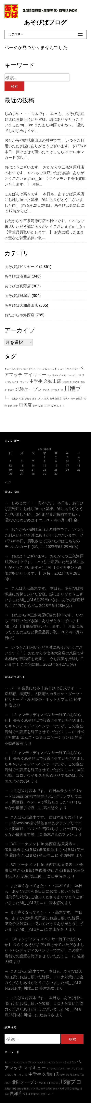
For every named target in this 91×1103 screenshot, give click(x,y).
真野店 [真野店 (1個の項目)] (79, 398)
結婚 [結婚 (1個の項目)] (10, 405)
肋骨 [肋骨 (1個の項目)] (15, 405)
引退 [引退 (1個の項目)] (21, 398)
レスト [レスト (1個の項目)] (15, 382)
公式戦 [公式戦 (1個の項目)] (65, 382)
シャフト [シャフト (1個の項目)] (52, 368)
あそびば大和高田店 (21, 305)
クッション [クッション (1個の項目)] (22, 368)
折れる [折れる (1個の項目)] (28, 398)
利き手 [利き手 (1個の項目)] (11, 390)
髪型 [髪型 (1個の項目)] (53, 405)
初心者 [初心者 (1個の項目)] (80, 1075)
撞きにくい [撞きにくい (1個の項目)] (37, 398)
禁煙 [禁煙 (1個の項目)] (74, 1088)
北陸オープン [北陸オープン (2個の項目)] (29, 389)
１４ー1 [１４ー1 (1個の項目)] (61, 405)
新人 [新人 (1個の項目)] (46, 398)
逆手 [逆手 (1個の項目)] (35, 405)
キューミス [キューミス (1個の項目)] (10, 368)
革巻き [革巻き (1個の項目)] (47, 405)
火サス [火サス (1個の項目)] (66, 398)
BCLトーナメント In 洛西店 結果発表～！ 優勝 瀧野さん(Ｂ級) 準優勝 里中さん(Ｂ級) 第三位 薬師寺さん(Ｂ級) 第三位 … (44, 849)
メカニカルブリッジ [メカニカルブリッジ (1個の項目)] (71, 375)
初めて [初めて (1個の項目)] (76, 382)
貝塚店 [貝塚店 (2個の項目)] (25, 405)
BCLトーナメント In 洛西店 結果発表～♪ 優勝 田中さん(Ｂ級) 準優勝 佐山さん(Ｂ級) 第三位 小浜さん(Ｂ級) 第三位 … (44, 870)
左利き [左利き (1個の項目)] (15, 398)
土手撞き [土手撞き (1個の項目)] (55, 390)
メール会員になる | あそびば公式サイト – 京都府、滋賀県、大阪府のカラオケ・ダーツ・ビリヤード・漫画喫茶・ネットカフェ (44, 693)
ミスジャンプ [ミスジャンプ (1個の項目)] (53, 375)
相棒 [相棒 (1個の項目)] (73, 398)
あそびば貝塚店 (18, 295)
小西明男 (67, 855)
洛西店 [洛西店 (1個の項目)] (58, 398)
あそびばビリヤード (21, 266)
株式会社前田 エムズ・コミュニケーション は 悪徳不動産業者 (44, 737)
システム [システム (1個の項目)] (42, 368)
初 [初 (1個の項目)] (71, 382)
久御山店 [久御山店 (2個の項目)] (52, 381)
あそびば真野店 (18, 285)
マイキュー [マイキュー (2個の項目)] (35, 374)
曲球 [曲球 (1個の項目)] (52, 398)
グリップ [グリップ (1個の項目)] (33, 368)
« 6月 (8, 482)
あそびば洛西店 (18, 276)
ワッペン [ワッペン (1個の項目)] (24, 382)
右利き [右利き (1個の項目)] (46, 390)
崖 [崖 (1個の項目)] (62, 390)
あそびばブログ (45, 22)
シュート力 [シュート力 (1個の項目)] (63, 368)
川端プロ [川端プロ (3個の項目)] (70, 1082)
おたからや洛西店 (19, 314)
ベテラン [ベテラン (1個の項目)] (74, 368)
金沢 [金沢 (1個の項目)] (40, 405)
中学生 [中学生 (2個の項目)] (36, 381)
